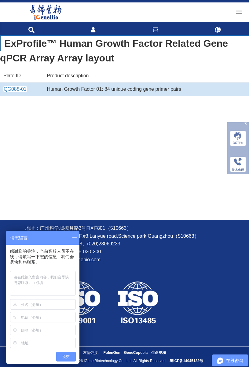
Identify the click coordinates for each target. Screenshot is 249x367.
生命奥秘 (158, 352)
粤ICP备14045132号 (186, 361)
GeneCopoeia (136, 352)
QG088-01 (15, 89)
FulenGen (111, 352)
